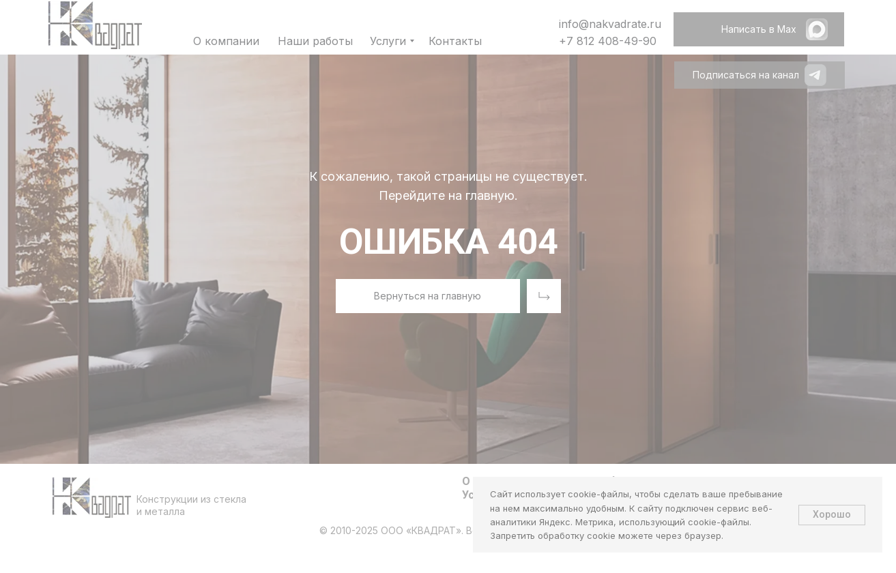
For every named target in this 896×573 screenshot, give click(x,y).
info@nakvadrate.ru (610, 24)
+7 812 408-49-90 (607, 41)
